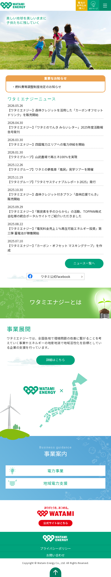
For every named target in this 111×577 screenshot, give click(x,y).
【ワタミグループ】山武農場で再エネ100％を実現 (42, 156)
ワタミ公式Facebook (55, 276)
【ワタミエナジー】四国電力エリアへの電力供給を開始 (46, 144)
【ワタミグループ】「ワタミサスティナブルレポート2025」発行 (52, 181)
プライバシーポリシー (55, 548)
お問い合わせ (55, 555)
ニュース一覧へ (84, 263)
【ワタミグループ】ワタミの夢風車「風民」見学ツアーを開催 (50, 169)
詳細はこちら (55, 359)
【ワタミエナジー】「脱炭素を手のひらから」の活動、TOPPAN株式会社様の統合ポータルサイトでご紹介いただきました (54, 213)
